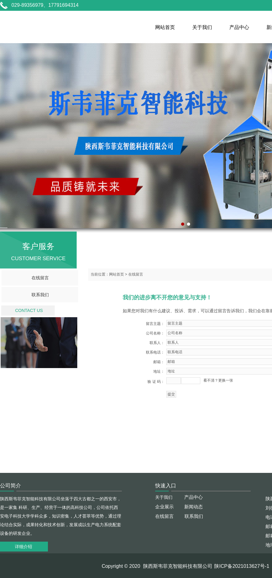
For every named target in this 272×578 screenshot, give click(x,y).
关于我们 (202, 27)
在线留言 (40, 277)
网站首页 (165, 27)
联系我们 (40, 294)
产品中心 (239, 27)
